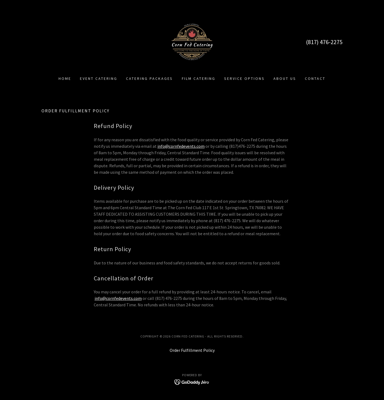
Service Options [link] (244, 78)
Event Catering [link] (98, 78)
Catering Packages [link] (149, 78)
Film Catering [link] (199, 78)
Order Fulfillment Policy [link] (192, 350)
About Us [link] (284, 78)
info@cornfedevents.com (181, 146)
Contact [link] (315, 78)
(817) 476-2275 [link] (324, 42)
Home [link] (65, 78)
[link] (192, 41)
